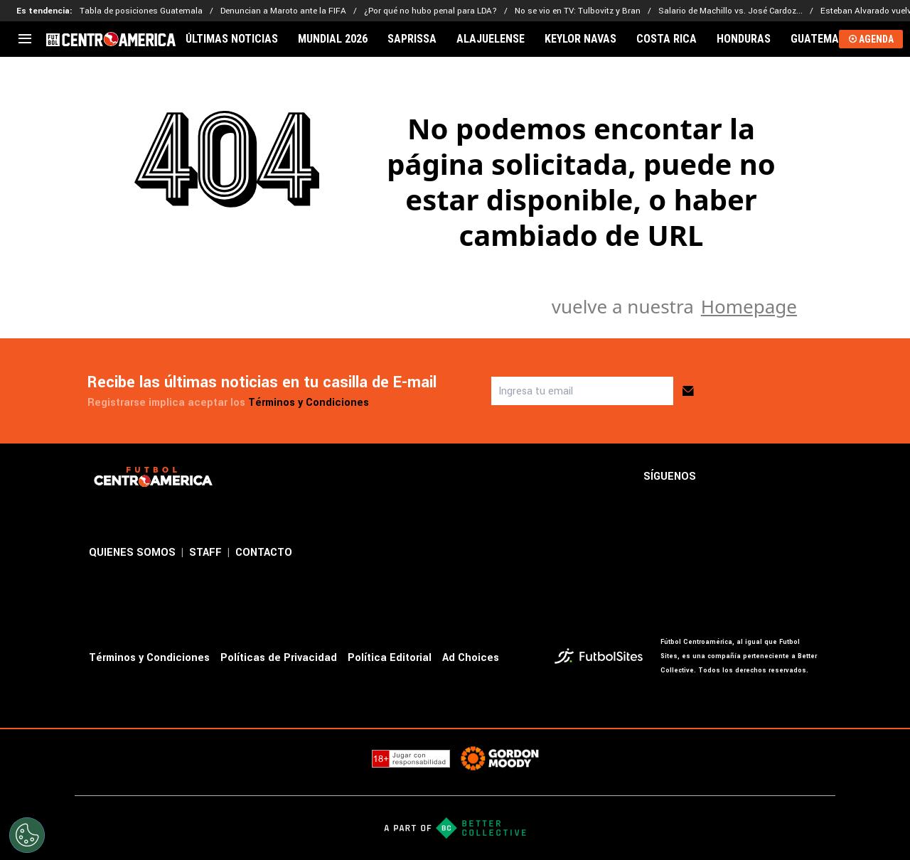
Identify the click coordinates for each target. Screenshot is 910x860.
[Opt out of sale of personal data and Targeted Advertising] (27, 835)
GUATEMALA (821, 39)
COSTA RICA (666, 39)
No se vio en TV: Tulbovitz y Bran (578, 11)
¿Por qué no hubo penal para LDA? (430, 11)
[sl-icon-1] (718, 476)
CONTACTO (263, 552)
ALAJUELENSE (490, 39)
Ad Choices (470, 657)
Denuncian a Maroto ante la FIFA (283, 11)
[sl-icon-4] (812, 476)
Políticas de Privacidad (278, 657)
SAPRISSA (412, 39)
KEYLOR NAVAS (580, 39)
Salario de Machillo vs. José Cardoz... (730, 11)
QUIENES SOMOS (132, 552)
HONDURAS (744, 39)
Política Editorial (390, 657)
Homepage (749, 306)
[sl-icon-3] (781, 476)
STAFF (205, 552)
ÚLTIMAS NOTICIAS (232, 39)
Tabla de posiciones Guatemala (141, 11)
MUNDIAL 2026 (333, 39)
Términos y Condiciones (308, 402)
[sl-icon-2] (750, 476)
